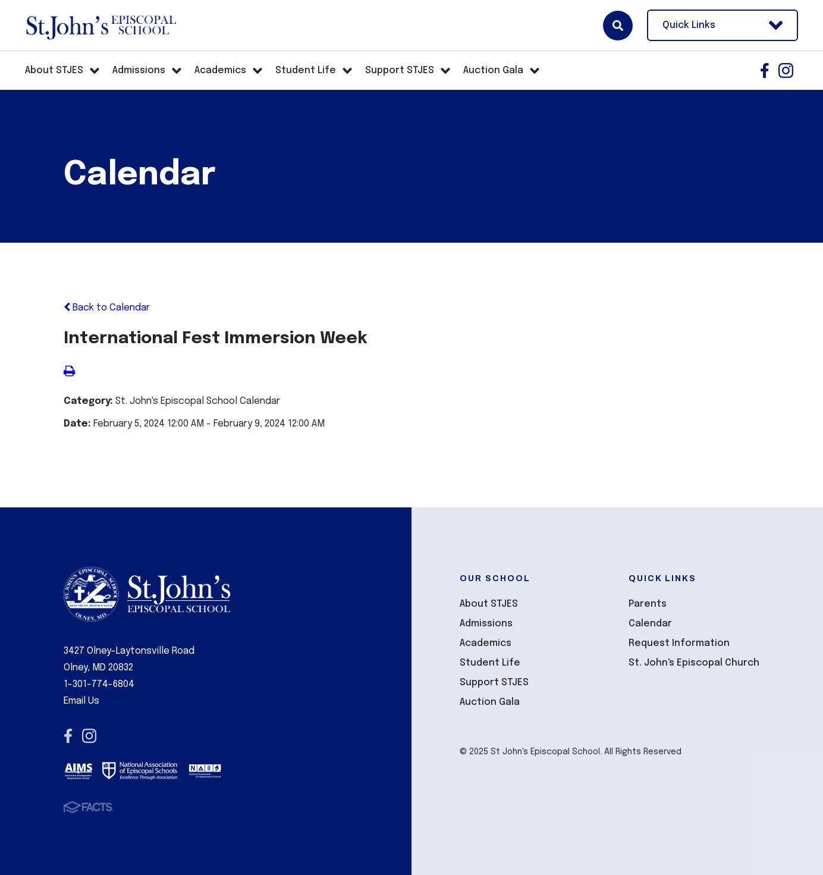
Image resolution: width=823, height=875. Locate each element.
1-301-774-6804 (99, 684)
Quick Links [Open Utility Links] (722, 25)
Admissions (486, 624)
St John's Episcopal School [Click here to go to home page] (101, 25)
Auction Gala (490, 702)
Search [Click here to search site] (618, 25)
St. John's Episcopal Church (694, 663)
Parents (648, 604)
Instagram (785, 70)
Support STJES (494, 683)
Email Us (81, 701)
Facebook (764, 70)
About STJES (489, 604)
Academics (485, 643)
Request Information (679, 643)
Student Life (490, 663)
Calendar (650, 624)
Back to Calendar (107, 308)
